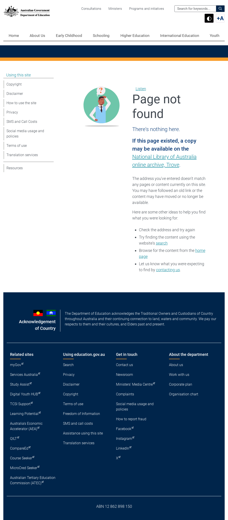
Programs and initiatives (146, 9)
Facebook (123, 429)
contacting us (168, 269)
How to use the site (21, 103)
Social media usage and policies (25, 133)
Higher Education (134, 35)
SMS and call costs (78, 423)
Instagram (124, 438)
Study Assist (19, 384)
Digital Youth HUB (24, 394)
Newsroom (124, 375)
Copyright (14, 84)
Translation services (22, 155)
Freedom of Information (81, 414)
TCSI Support (20, 404)
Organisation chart (183, 394)
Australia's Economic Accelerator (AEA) (26, 426)
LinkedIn (122, 448)
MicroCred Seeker (23, 468)
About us (176, 365)
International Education (179, 35)
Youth (214, 35)
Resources (14, 168)
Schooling (101, 35)
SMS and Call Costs (21, 122)
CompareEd (19, 448)
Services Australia (24, 375)
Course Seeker (21, 458)
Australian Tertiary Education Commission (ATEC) (32, 480)
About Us (37, 35)
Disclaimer (14, 94)
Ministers (115, 9)
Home (14, 35)
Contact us (124, 365)
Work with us (179, 375)
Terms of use (16, 145)
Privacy (12, 112)
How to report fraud (131, 419)
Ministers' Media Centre (134, 384)
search (162, 243)
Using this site (18, 75)
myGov (15, 365)
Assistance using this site (83, 433)
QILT (13, 438)
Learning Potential (24, 414)
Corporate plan (180, 384)
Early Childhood (69, 35)
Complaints (125, 394)
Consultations (91, 9)
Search (68, 365)
